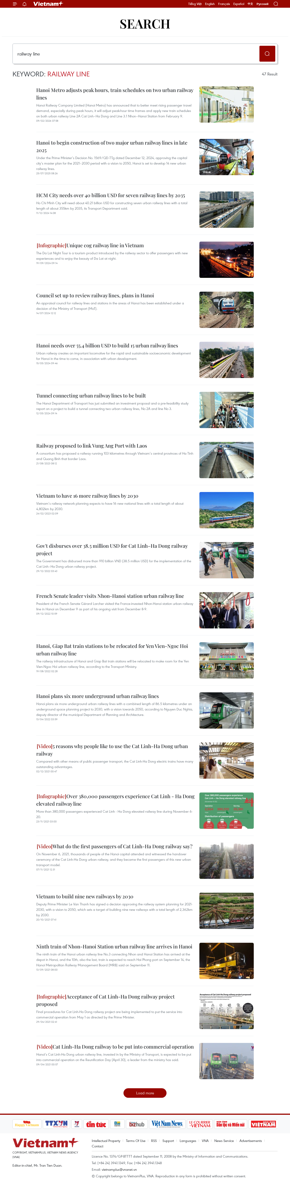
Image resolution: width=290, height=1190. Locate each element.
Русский (262, 4)
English (210, 4)
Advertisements (250, 1140)
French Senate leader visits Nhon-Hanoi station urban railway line (110, 595)
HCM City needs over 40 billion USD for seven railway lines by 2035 (110, 195)
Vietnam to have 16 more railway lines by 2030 (87, 495)
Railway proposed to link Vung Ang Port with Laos (91, 445)
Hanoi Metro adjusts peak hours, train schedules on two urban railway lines (114, 94)
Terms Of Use (135, 1140)
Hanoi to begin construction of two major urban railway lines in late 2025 (111, 146)
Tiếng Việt (195, 4)
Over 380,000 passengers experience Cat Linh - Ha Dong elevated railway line (115, 800)
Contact (97, 1146)
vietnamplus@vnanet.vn (119, 1169)
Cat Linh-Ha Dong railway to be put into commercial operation (115, 1046)
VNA (205, 1140)
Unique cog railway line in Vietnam (90, 245)
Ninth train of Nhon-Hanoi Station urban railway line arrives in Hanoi (114, 946)
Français (224, 4)
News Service (224, 1140)
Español (238, 4)
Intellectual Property (106, 1140)
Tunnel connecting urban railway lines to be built (91, 395)
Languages (188, 1140)
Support (168, 1140)
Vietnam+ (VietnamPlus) (48, 3)
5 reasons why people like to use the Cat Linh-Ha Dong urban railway (112, 750)
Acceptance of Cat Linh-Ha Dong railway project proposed (105, 1000)
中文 (250, 3)
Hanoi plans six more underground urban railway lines (97, 696)
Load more (145, 1092)
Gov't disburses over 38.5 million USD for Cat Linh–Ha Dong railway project (112, 549)
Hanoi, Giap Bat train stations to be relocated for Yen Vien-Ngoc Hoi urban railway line (112, 649)
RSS (154, 1140)
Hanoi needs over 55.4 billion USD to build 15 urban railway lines (107, 345)
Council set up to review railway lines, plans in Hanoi (95, 295)
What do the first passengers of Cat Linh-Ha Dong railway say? (114, 846)
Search (145, 23)
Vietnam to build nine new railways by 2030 (84, 896)
